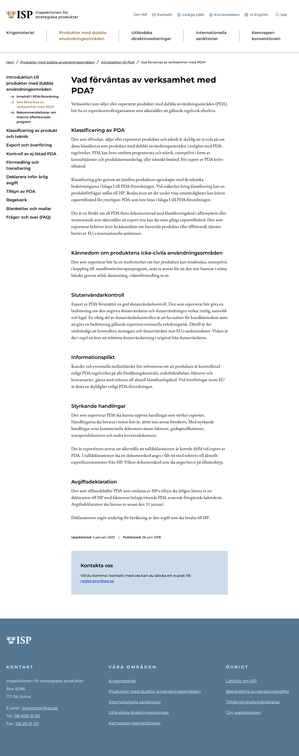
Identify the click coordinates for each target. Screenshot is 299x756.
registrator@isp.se (97, 581)
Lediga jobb (193, 15)
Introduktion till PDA (118, 62)
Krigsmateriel (122, 681)
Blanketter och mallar (29, 208)
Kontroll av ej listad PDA (31, 153)
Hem (10, 62)
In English (259, 15)
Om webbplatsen (243, 712)
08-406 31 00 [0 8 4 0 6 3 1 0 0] (27, 715)
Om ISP (140, 15)
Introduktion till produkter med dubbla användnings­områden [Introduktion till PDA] (29, 83)
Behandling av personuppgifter (257, 691)
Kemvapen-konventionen (134, 723)
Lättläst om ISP (241, 681)
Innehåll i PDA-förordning (38, 96)
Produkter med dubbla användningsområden (57, 62)
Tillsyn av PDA (20, 191)
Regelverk (16, 200)
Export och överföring (29, 145)
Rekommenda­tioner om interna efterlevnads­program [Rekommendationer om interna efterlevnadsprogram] (36, 117)
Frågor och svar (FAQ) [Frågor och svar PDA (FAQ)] (28, 217)
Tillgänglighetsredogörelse (253, 702)
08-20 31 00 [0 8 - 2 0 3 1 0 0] (27, 723)
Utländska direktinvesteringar (139, 712)
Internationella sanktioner (135, 702)
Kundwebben (227, 15)
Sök (283, 15)
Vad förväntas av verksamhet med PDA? (35, 104)
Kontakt (164, 15)
